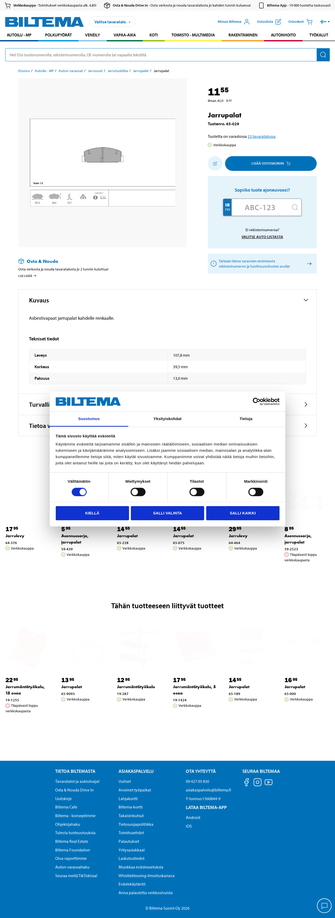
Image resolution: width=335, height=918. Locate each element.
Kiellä (92, 513)
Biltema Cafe (66, 807)
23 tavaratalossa (262, 136)
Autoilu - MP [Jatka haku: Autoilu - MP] (19, 34)
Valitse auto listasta (262, 236)
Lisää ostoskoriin (271, 163)
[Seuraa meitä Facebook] (246, 783)
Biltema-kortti (131, 807)
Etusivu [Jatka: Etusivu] (24, 70)
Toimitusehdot (131, 832)
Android (193, 817)
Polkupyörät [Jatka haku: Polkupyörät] (58, 34)
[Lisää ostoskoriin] (215, 163)
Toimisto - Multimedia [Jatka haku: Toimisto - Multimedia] (193, 34)
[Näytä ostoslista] (269, 21)
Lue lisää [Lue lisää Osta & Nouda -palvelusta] (27, 276)
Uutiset (125, 781)
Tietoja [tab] (246, 419)
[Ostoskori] (300, 21)
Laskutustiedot (131, 858)
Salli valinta (167, 513)
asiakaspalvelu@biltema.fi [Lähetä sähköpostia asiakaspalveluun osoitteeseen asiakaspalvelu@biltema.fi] (208, 789)
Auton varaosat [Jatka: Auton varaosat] (71, 70)
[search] (167, 54)
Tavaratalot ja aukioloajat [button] (77, 781)
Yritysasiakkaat (132, 849)
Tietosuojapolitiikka (136, 824)
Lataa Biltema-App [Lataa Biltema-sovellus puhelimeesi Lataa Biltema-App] (206, 807)
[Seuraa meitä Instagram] (257, 783)
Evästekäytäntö (132, 884)
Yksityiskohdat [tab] (167, 419)
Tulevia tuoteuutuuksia (75, 832)
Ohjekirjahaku (67, 824)
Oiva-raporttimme (71, 858)
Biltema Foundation (72, 849)
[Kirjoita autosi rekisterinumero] (260, 207)
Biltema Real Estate (71, 841)
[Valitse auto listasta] (308, 263)
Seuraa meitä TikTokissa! (76, 875)
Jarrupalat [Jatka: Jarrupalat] (141, 70)
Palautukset (129, 841)
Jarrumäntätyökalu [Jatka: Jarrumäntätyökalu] (136, 686)
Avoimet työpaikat (135, 789)
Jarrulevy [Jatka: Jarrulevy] (14, 536)
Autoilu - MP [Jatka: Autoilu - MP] (44, 70)
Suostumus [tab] (89, 419)
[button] (324, 21)
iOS (189, 826)
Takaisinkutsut (131, 815)
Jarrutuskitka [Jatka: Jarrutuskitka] (118, 70)
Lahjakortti (128, 798)
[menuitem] (19, 35)
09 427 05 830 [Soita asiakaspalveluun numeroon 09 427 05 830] (197, 781)
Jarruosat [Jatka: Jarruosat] (95, 70)
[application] (324, 906)
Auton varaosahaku (72, 867)
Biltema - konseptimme (75, 815)
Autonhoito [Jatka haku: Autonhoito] (283, 34)
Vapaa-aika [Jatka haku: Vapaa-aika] (125, 34)
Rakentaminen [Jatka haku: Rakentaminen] (243, 34)
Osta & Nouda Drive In (74, 789)
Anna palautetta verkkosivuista (146, 892)
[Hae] (323, 54)
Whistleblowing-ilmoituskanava (147, 875)
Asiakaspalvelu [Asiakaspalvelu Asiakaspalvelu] (136, 771)
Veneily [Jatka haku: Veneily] (92, 34)
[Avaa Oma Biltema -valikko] (233, 21)
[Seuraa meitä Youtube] (268, 785)
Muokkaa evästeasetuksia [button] (141, 867)
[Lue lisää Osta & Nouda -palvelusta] (97, 261)
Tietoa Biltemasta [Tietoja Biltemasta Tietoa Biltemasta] (75, 771)
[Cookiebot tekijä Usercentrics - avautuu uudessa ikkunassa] (257, 401)
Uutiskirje (63, 798)
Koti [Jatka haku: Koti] (153, 34)
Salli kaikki (243, 513)
